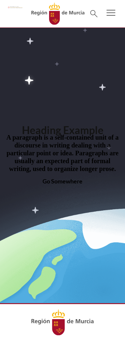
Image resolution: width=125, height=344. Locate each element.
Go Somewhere (62, 181)
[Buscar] (94, 14)
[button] (110, 17)
